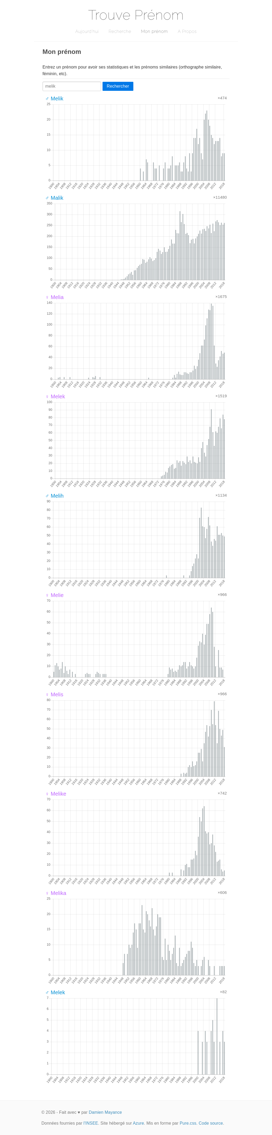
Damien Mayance (105, 1112)
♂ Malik (54, 198)
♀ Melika (55, 893)
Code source (211, 1123)
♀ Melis (54, 694)
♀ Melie (54, 595)
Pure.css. (188, 1123)
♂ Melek (55, 992)
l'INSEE (90, 1123)
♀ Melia (54, 297)
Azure (138, 1123)
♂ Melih (54, 496)
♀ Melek (55, 396)
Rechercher (118, 86)
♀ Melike (55, 794)
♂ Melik (54, 98)
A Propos (187, 31)
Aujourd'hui (87, 31)
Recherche (120, 31)
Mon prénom (154, 31)
